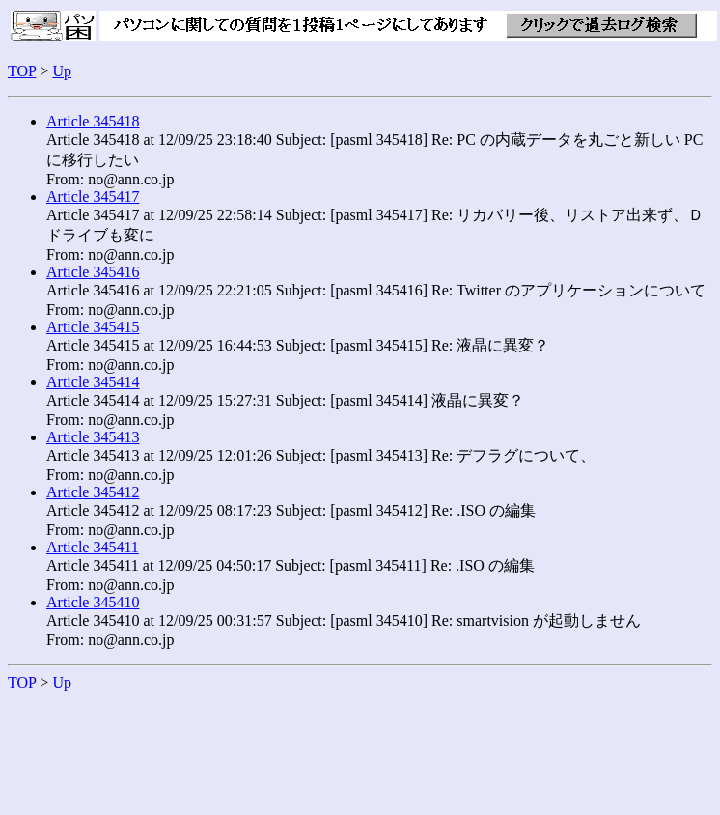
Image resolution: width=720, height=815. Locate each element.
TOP (22, 71)
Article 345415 (92, 327)
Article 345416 (92, 272)
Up (61, 71)
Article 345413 (92, 437)
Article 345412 (92, 492)
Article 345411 (92, 547)
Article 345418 (92, 121)
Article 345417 (92, 196)
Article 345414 (92, 382)
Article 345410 (92, 602)
